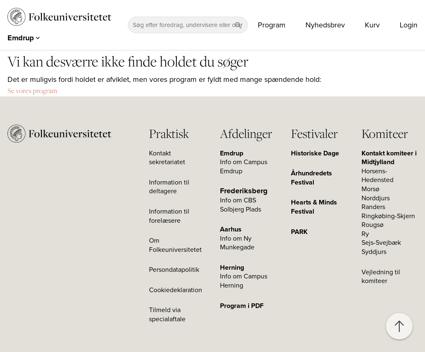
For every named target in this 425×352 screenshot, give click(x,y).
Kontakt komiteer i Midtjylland (389, 158)
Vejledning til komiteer (380, 277)
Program (272, 25)
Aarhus (231, 229)
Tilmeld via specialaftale (167, 314)
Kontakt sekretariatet (167, 158)
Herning (232, 267)
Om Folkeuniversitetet (175, 245)
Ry (365, 234)
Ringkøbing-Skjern (388, 216)
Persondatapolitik (174, 270)
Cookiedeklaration (175, 290)
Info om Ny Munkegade (237, 243)
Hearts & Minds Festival (314, 207)
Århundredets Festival (311, 178)
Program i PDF (242, 306)
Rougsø (372, 225)
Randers (373, 207)
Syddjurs (373, 252)
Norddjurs (375, 198)
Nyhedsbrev (325, 25)
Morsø (370, 189)
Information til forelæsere (169, 216)
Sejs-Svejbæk (381, 243)
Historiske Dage (315, 153)
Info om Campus (243, 276)
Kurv (372, 25)
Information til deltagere (169, 187)
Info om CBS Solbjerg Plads (240, 205)
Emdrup (231, 153)
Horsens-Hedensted (377, 176)
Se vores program (32, 90)
